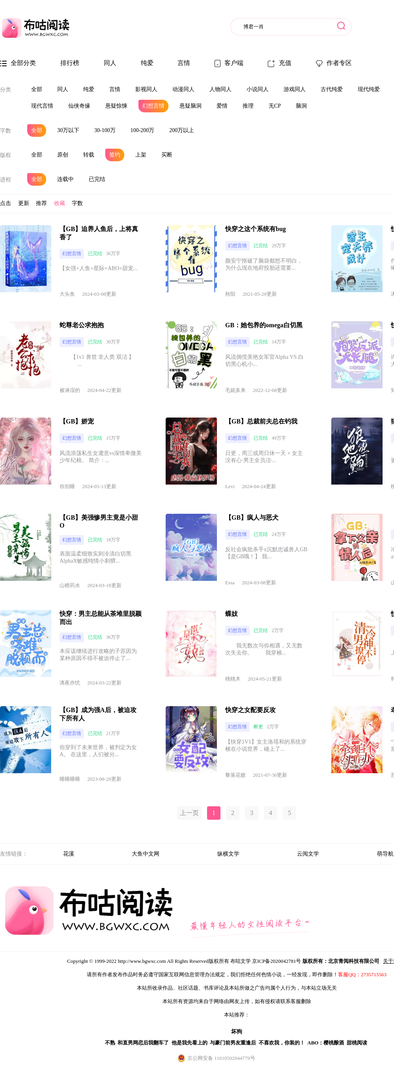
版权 (5, 155)
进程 (5, 180)
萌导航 (385, 854)
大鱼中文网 (145, 854)
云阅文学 (308, 854)
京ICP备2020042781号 (276, 961)
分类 (5, 90)
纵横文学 (228, 854)
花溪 (68, 854)
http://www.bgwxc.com (142, 961)
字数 (5, 131)
